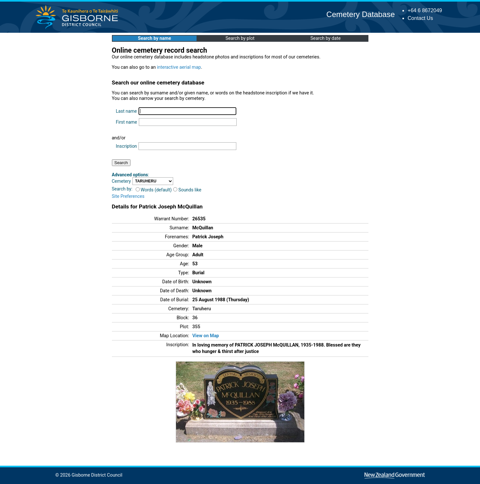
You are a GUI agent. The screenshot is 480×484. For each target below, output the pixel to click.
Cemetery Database (360, 14)
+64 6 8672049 (425, 10)
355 (196, 327)
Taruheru (201, 309)
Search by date (325, 38)
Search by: (122, 188)
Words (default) (154, 189)
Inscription (126, 146)
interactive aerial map (179, 67)
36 (195, 318)
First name (126, 122)
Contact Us (420, 18)
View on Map (205, 336)
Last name (126, 111)
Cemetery (121, 181)
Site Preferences (128, 196)
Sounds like (187, 189)
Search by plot (240, 38)
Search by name (154, 38)
